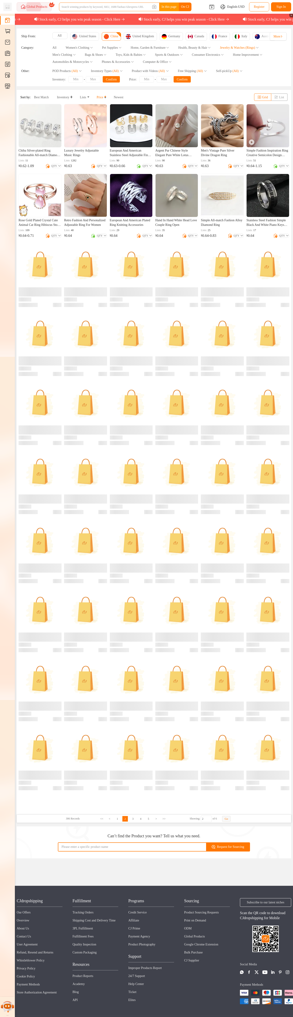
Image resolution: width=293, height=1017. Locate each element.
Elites (132, 1000)
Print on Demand (195, 920)
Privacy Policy (26, 968)
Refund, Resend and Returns (35, 952)
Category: (27, 47)
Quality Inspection (84, 944)
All (54, 47)
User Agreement (27, 944)
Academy (79, 984)
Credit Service (137, 912)
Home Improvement (247, 54)
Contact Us (24, 936)
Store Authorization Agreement (37, 992)
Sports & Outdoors (169, 54)
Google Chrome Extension (201, 944)
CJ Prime (134, 928)
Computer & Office (157, 62)
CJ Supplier (191, 960)
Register (259, 6)
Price (101, 97)
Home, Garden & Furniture (150, 47)
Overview (23, 920)
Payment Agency (139, 936)
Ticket (132, 992)
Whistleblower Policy (31, 960)
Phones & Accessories (118, 62)
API (75, 1000)
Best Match (41, 97)
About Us (23, 928)
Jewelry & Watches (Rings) (239, 47)
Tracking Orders (83, 912)
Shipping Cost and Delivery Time (94, 920)
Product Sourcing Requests (201, 912)
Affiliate (133, 920)
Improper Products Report (145, 968)
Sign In (281, 6)
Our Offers (24, 912)
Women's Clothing (79, 47)
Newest (118, 97)
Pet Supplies (111, 47)
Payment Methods (28, 984)
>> (164, 818)
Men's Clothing (64, 54)
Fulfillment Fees (83, 936)
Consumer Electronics (208, 54)
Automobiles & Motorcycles (72, 62)
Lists (84, 97)
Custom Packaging (85, 952)
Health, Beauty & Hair (194, 47)
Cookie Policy (26, 976)
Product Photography (142, 944)
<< (101, 818)
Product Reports (83, 976)
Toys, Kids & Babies (131, 54)
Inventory (64, 97)
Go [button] (226, 818)
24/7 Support (136, 976)
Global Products (194, 936)
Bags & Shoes (96, 54)
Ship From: (28, 36)
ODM (188, 928)
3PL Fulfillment (83, 928)
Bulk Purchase (193, 952)
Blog (76, 992)
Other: (25, 71)
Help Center (136, 984)
